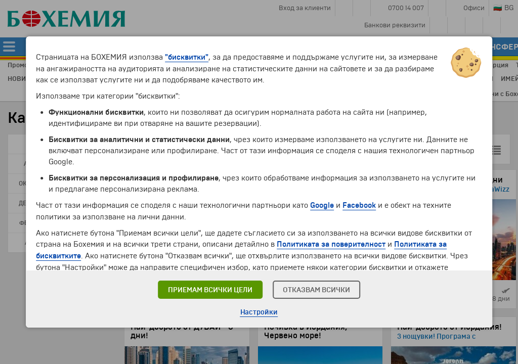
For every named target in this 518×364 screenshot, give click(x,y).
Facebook (359, 204)
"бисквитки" (186, 57)
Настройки (259, 312)
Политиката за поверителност (331, 243)
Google (322, 204)
